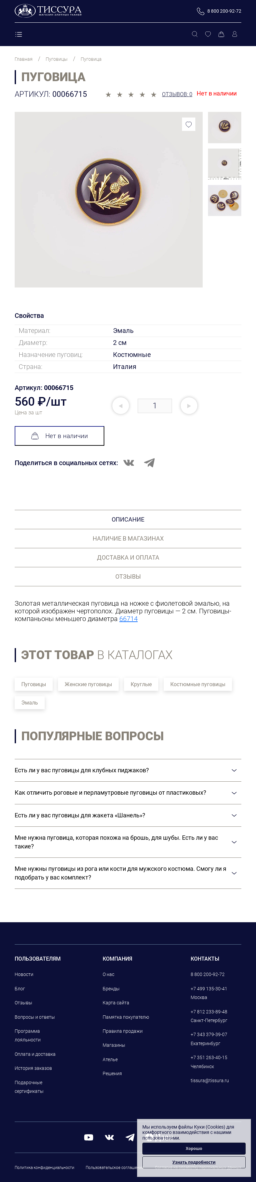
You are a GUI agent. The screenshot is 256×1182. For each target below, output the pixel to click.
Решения (112, 1073)
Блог (20, 988)
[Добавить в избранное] (188, 124)
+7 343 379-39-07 (209, 1034)
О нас (108, 974)
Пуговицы (33, 684)
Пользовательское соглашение (115, 1167)
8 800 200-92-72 (208, 974)
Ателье (110, 1059)
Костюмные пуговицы (197, 684)
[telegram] (130, 1137)
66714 (128, 619)
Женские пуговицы (88, 684)
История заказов (33, 1068)
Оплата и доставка (35, 1054)
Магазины (114, 1045)
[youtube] (88, 1137)
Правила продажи (123, 1031)
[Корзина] (221, 34)
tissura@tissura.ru (210, 1080)
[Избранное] (208, 34)
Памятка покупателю (126, 1017)
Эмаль (29, 703)
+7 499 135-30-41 (209, 988)
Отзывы (23, 1002)
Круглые (141, 684)
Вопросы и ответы (35, 1017)
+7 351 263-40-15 (209, 1057)
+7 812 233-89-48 (209, 1011)
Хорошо (194, 1148)
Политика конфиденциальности (44, 1167)
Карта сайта (116, 1002)
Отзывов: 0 (177, 94)
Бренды (111, 988)
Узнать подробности (193, 1162)
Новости (24, 974)
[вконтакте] (109, 1137)
